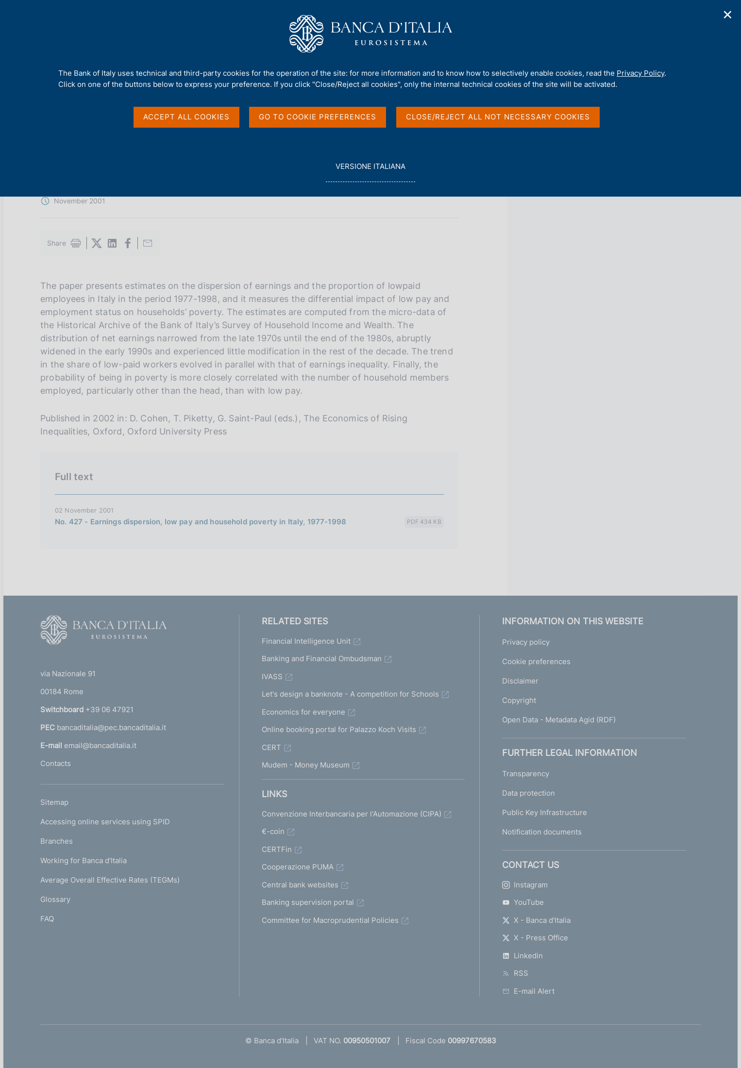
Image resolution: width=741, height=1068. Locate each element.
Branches (56, 841)
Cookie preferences (536, 661)
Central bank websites (300, 884)
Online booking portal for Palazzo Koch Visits (339, 729)
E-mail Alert (528, 991)
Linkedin (522, 955)
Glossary (55, 899)
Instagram (525, 884)
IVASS (272, 676)
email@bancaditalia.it (100, 745)
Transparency (525, 773)
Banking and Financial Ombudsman (322, 658)
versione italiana (370, 172)
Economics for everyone (303, 712)
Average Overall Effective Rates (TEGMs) (110, 879)
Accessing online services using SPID (105, 821)
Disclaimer (520, 680)
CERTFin (277, 849)
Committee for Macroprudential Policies (330, 920)
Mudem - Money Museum (306, 764)
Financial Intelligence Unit (306, 641)
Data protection (528, 793)
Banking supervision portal (308, 902)
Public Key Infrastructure (544, 812)
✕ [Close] (728, 14)
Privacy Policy (640, 73)
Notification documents (542, 831)
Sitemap (54, 802)
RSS (515, 973)
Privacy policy (526, 642)
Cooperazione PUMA (298, 866)
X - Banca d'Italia (536, 920)
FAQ (47, 918)
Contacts (55, 763)
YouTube (523, 902)
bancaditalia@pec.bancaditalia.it (111, 727)
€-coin (273, 831)
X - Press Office (535, 937)
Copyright (519, 700)
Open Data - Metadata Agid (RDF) (559, 719)
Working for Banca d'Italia (83, 860)
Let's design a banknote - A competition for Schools (350, 694)
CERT (271, 747)
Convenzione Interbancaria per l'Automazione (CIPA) (351, 813)
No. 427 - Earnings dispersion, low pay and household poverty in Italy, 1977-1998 (200, 521)
